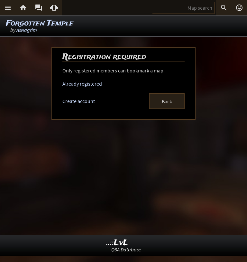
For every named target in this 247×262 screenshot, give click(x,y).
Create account (78, 101)
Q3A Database (126, 249)
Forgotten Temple (39, 23)
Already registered (82, 83)
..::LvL (117, 242)
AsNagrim (26, 30)
